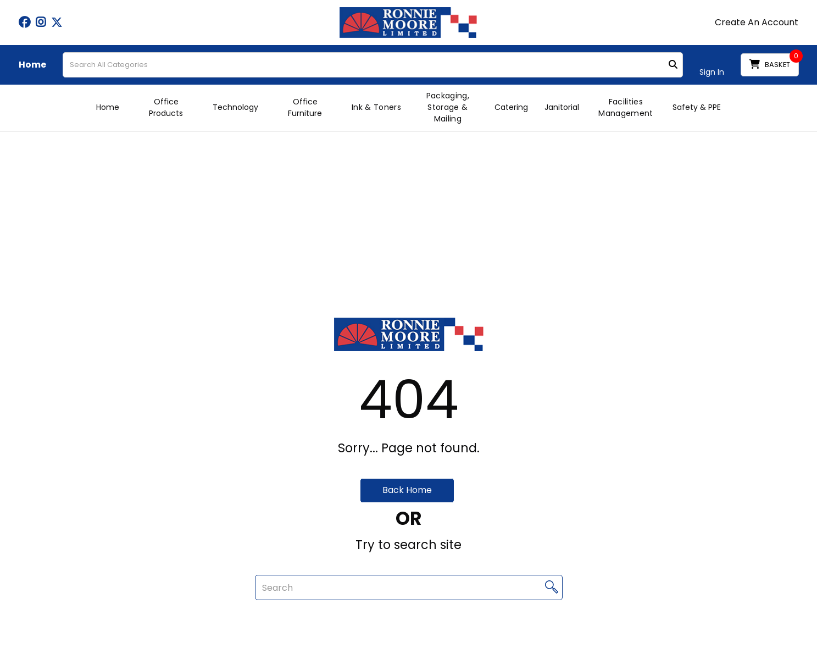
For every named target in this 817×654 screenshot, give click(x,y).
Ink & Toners (376, 107)
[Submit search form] (673, 65)
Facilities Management (625, 107)
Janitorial (561, 107)
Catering (511, 107)
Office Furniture (305, 107)
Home (32, 65)
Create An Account (756, 22)
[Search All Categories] (373, 64)
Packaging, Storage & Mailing (447, 107)
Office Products (166, 107)
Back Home (407, 490)
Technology (235, 107)
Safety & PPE (697, 107)
